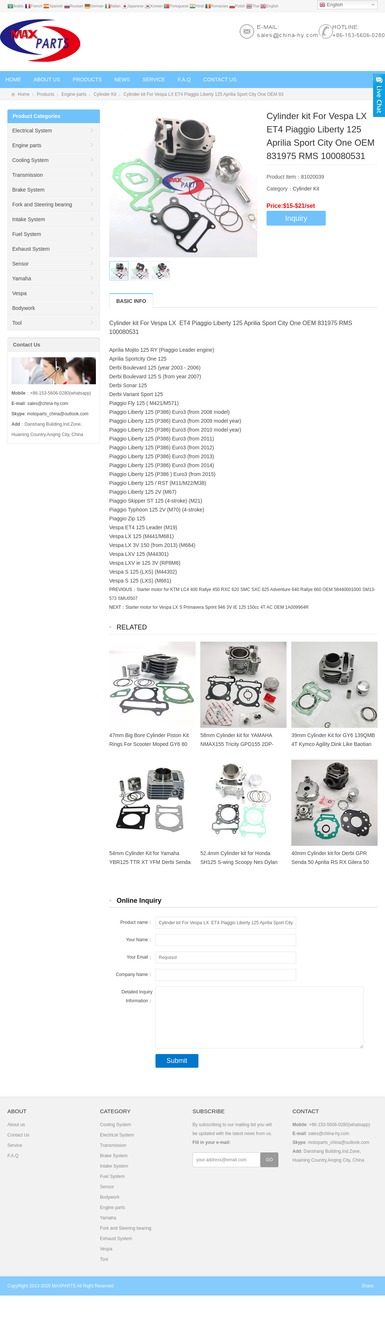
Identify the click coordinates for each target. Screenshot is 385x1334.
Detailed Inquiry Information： (136, 996)
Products (87, 79)
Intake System (28, 219)
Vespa (19, 293)
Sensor (20, 264)
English (331, 5)
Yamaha (21, 278)
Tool (17, 323)
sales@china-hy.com (47, 403)
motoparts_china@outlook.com (57, 413)
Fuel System (26, 234)
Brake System (28, 190)
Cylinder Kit (105, 94)
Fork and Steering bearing (42, 204)
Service (154, 79)
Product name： (136, 922)
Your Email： (140, 957)
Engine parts (73, 94)
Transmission (27, 175)
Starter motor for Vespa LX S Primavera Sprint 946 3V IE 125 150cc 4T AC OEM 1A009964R (217, 607)
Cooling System (30, 160)
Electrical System (32, 131)
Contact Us (220, 79)
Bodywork (23, 308)
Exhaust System (31, 249)
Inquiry (296, 218)
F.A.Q (184, 79)
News (122, 79)
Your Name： (139, 939)
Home (13, 79)
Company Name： (134, 974)
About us (47, 79)
